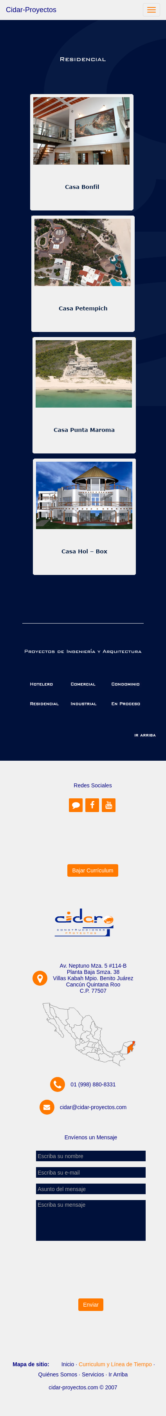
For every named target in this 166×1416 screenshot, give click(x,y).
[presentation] (90, 1269)
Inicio (67, 1364)
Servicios (93, 1374)
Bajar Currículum (92, 870)
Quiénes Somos (58, 1374)
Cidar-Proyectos (31, 10)
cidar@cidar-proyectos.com (93, 1107)
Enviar (91, 1305)
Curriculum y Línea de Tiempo (115, 1364)
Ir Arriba (118, 1374)
